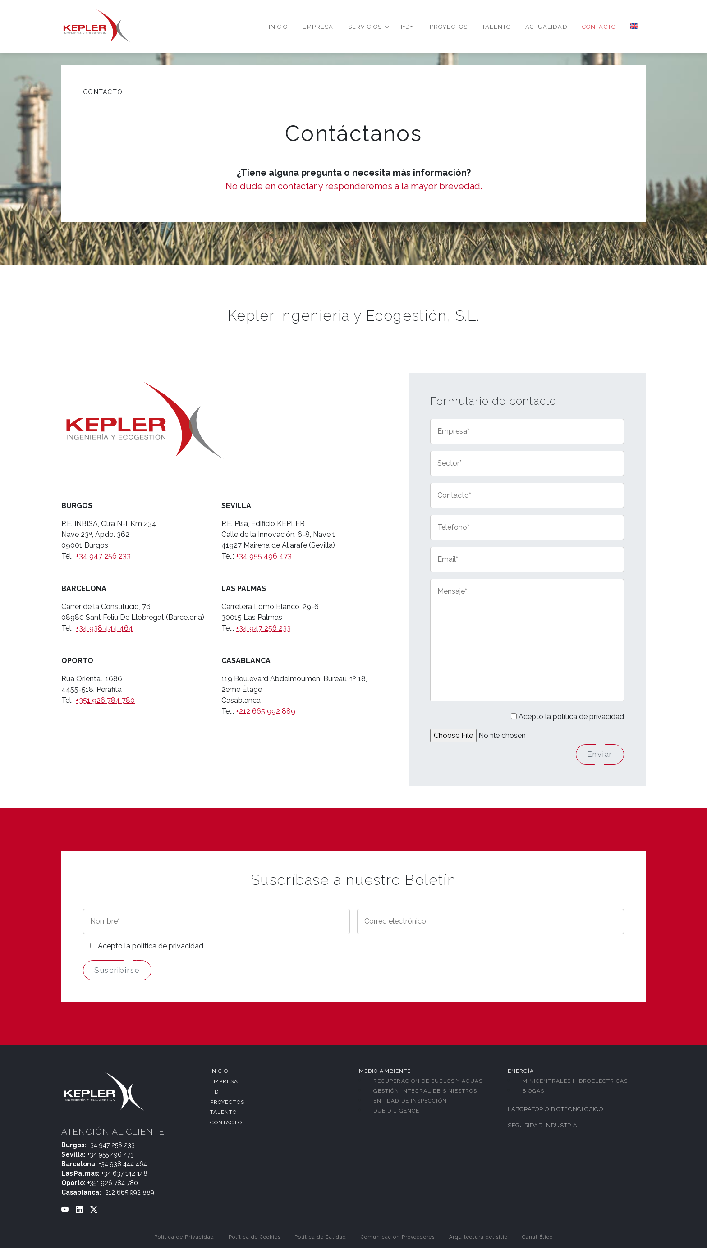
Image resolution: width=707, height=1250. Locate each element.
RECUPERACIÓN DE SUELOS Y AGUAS (427, 1083)
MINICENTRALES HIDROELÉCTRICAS (575, 1083)
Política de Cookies (254, 1239)
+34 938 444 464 (104, 628)
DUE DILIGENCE (396, 1112)
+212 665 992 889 (265, 711)
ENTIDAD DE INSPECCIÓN (410, 1102)
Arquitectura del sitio (478, 1239)
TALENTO (223, 1114)
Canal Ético (537, 1239)
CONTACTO (226, 1124)
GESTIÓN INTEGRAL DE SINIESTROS (425, 1093)
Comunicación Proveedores (398, 1239)
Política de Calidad (320, 1239)
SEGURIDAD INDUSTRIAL (544, 1127)
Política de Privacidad (184, 1239)
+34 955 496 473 (264, 556)
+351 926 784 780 (105, 700)
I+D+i (216, 1093)
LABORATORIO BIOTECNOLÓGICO (555, 1111)
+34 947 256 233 (103, 556)
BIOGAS (533, 1093)
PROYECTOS (227, 1103)
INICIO (219, 1073)
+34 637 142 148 (124, 1175)
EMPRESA (224, 1083)
